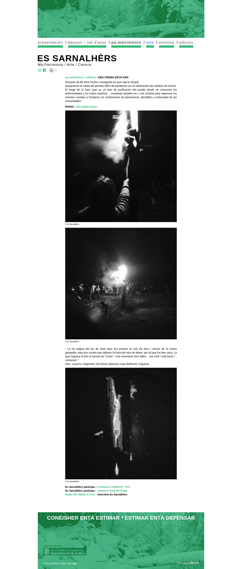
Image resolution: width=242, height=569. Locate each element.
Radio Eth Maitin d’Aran (80, 494)
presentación (50, 42)
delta (194, 563)
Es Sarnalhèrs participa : (97, 486)
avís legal (72, 563)
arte (150, 42)
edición (186, 42)
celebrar (91, 77)
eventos (166, 42)
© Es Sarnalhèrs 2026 (54, 563)
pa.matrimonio (126, 42)
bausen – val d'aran (87, 42)
